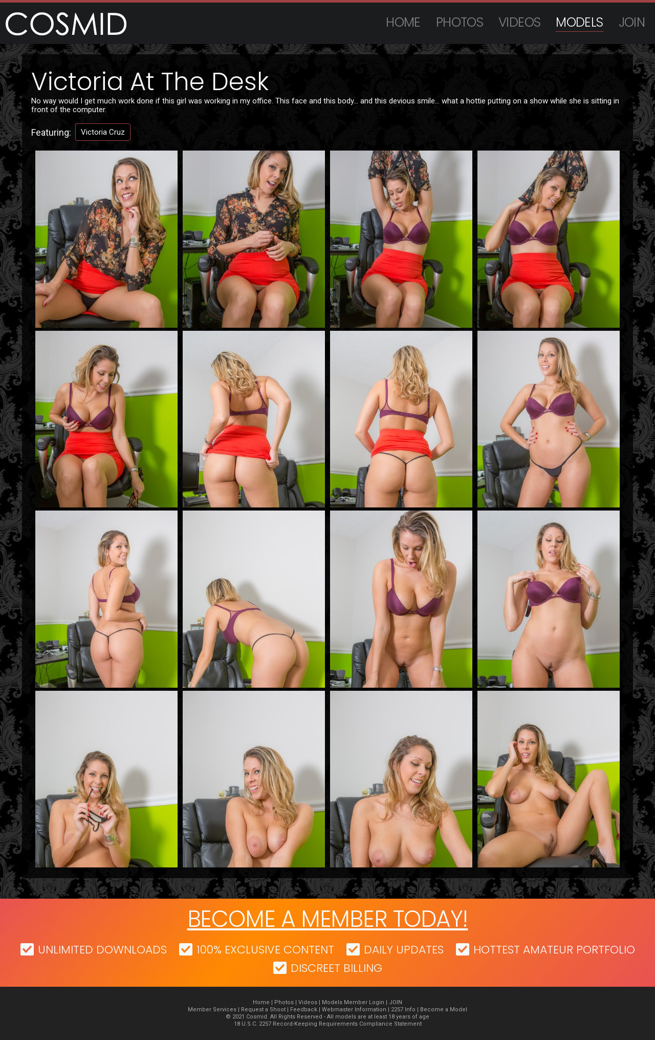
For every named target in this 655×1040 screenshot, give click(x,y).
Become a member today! (327, 919)
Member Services (212, 1009)
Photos (459, 22)
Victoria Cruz (103, 132)
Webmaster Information (354, 1009)
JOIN (632, 22)
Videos (519, 22)
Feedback (303, 1009)
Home (403, 22)
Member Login (364, 1002)
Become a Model (443, 1009)
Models (579, 22)
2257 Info (403, 1009)
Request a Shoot (263, 1009)
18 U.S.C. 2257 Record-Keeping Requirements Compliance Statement (328, 1024)
